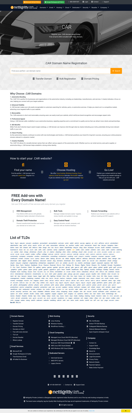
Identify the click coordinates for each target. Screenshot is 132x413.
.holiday (105, 269)
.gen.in (77, 267)
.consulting (53, 256)
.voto (11, 300)
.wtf (94, 300)
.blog (80, 247)
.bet (21, 247)
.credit (113, 256)
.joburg (70, 274)
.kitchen (103, 274)
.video (91, 298)
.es (61, 263)
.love (98, 276)
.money (12, 280)
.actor (67, 243)
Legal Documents (93, 357)
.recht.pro (77, 287)
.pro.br (99, 285)
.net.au (51, 280)
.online (42, 283)
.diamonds (13, 261)
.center (16, 252)
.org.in (61, 283)
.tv (107, 296)
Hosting (59, 7)
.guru (58, 269)
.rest (19, 289)
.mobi (106, 278)
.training (87, 296)
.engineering (33, 263)
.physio (36, 285)
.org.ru (77, 283)
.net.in (82, 280)
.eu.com (71, 263)
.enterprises (42, 263)
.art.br (40, 245)
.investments (36, 274)
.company (22, 256)
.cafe (39, 250)
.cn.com (90, 252)
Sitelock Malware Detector (96, 329)
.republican (13, 289)
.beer (116, 245)
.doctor (49, 261)
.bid (30, 247)
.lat (15, 276)
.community (14, 256)
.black (61, 247)
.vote (117, 298)
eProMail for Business (18, 359)
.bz (24, 250)
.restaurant (25, 289)
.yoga (106, 300)
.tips (34, 296)
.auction (71, 245)
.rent (102, 287)
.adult (71, 243)
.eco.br (92, 261)
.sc (89, 289)
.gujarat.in (52, 269)
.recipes (83, 287)
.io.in (46, 274)
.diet (19, 261)
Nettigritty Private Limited (99, 401)
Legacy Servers (54, 363)
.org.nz (72, 283)
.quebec (64, 287)
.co (114, 252)
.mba (42, 278)
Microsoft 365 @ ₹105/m (32, 2)
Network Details (92, 362)
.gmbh (105, 267)
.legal (39, 276)
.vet (81, 298)
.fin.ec (40, 265)
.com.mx (98, 254)
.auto (81, 245)
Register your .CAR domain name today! (66, 34)
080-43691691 (73, 2)
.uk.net (17, 298)
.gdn (72, 267)
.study (37, 294)
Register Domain (17, 321)
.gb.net (67, 267)
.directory (36, 261)
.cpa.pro (107, 256)
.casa (103, 250)
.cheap (26, 252)
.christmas (32, 252)
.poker (79, 285)
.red (88, 287)
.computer (29, 256)
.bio (49, 247)
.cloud (80, 252)
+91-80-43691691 (55, 385)
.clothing (74, 252)
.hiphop (86, 269)
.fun (14, 267)
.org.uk (88, 283)
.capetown (61, 250)
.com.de (75, 254)
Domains (43, 7)
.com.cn (62, 254)
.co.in (118, 252)
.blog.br (75, 247)
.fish (63, 265)
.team (98, 294)
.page (93, 283)
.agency (87, 243)
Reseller (95, 7)
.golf (114, 267)
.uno (30, 298)
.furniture (24, 267)
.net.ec (73, 280)
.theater (18, 296)
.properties (28, 287)
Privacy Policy (92, 359)
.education (102, 261)
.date (47, 258)
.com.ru (105, 254)
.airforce (101, 243)
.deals (67, 258)
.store (20, 294)
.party (110, 283)
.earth (84, 261)
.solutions (113, 291)
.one (33, 283)
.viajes (86, 298)
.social (94, 291)
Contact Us (91, 343)
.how (34, 272)
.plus (74, 285)
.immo (52, 272)
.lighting (52, 276)
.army (29, 245)
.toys (71, 296)
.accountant (43, 243)
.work (76, 300)
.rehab (93, 287)
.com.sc (111, 254)
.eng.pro (18, 263)
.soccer (89, 291)
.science (105, 289)
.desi (109, 258)
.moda (111, 278)
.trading (80, 296)
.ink (106, 272)
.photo (15, 285)
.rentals (107, 287)
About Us (90, 351)
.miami (97, 278)
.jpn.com (76, 274)
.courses (101, 256)
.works (81, 300)
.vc (66, 298)
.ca (27, 250)
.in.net (68, 272)
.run (66, 289)
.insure (117, 272)
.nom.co (21, 283)
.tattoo (86, 294)
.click (64, 252)
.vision (108, 298)
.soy (118, 291)
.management (14, 278)
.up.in (34, 298)
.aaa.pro (22, 243)
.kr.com (113, 274)
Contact (94, 2)
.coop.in (81, 256)
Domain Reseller (16, 337)
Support (105, 2)
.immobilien (58, 272)
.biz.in (56, 247)
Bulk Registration (66, 78)
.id (47, 272)
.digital (24, 261)
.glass (95, 267)
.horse (117, 269)
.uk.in (12, 298)
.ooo (47, 283)
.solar (107, 291)
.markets (37, 278)
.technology (109, 294)
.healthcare (75, 269)
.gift (81, 267)
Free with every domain (19, 332)
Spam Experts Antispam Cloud (97, 332)
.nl (11, 283)
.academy (35, 243)
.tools (53, 296)
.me (46, 278)
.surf (65, 294)
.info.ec (91, 272)
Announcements (93, 354)
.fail (111, 263)
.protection (43, 287)
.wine (72, 300)
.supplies (47, 294)
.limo (63, 276)
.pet (114, 283)
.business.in (14, 250)
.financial (52, 265)
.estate (65, 263)
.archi (25, 245)
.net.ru (92, 280)
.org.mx (66, 283)
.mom (116, 278)
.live (71, 276)
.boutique (91, 247)
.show (70, 291)
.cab (35, 250)
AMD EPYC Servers (55, 361)
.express (106, 263)
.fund (17, 267)
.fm (99, 265)
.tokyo (49, 296)
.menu (92, 278)
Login (85, 2)
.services (25, 291)
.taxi (94, 294)
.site (80, 291)
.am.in (107, 243)
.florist (88, 265)
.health (68, 269)
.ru (63, 289)
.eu (76, 263)
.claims (51, 252)
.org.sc (83, 283)
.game (44, 267)
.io (42, 274)
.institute (111, 272)
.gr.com (119, 267)
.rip (44, 289)
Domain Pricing (90, 78)
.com (87, 254)
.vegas (70, 298)
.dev (119, 258)
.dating (52, 258)
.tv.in (111, 296)
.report (119, 287)
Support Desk (92, 346)
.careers (93, 250)
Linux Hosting (54, 321)
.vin (100, 298)
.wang (28, 300)
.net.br (57, 280)
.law (18, 276)
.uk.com (116, 296)
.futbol (30, 267)
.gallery (38, 267)
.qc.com (58, 287)
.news (110, 280)
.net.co (67, 280)
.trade (75, 296)
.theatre (24, 296)
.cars (98, 250)
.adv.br (76, 243)
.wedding (53, 300)
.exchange (86, 263)
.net (77, 280)
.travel (93, 296)
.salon (81, 289)
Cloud (67, 7)
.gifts (85, 267)
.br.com (97, 247)
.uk (121, 296)
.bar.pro (103, 245)
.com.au (50, 254)
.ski (84, 291)
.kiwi (108, 274)
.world (87, 300)
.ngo (114, 280)
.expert (93, 263)
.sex (30, 291)
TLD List (14, 335)
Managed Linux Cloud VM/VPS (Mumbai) (63, 337)
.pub (49, 287)
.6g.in (16, 243)
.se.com (115, 289)
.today (43, 296)
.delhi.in (78, 258)
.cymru (37, 258)
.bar (99, 245)
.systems (80, 294)
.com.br (56, 254)
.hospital (13, 272)
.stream (25, 294)
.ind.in (78, 272)
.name (42, 280)
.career (87, 250)
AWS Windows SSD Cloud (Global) (60, 348)
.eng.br (12, 263)
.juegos (82, 274)
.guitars (45, 269)
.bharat (25, 247)
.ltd (102, 276)
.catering (119, 250)
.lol (84, 276)
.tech (103, 294)
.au (67, 245)
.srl (16, 294)
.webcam (39, 300)
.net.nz (87, 280)
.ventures (76, 298)
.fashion (27, 265)
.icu (45, 272)
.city (44, 252)
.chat (21, 252)
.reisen (98, 287)
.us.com (39, 298)
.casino (112, 250)
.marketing (29, 278)
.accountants (52, 243)
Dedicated (76, 7)
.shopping (64, 291)
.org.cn (52, 283)
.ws (91, 300)
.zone (116, 300)
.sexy (34, 291)
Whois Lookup (16, 340)
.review (32, 289)
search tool (21, 175)
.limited (58, 276)
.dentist (104, 258)
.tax (90, 294)
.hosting (23, 272)
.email (109, 261)
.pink (52, 285)
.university (24, 298)
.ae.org (82, 243)
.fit (73, 265)
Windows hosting (71, 173)
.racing (70, 287)
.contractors (62, 256)
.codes (33, 254)
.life (48, 276)
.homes (111, 269)
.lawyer (29, 276)
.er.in (57, 263)
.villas (96, 298)
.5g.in (12, 243)
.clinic (68, 252)
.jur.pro (88, 274)
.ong (37, 283)
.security (18, 291)
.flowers (94, 265)
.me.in (51, 278)
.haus (63, 269)
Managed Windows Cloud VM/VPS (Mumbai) (64, 340)
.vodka (113, 298)
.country (87, 256)
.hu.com (39, 272)
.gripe (30, 269)
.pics (41, 285)
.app (20, 245)
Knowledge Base (93, 348)
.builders (108, 247)
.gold (110, 267)
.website (46, 300)
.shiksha (47, 291)
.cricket (20, 258)
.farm (21, 265)
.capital (68, 250)
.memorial (81, 278)
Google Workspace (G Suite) (20, 354)
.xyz (101, 300)
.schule (99, 289)
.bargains (110, 245)
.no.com (15, 283)
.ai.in (95, 243)
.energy (114, 261)
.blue (85, 247)
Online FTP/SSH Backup (95, 324)
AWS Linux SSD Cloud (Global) (59, 346)
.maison (115, 276)
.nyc (26, 283)
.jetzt (54, 274)
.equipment (50, 263)
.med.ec (62, 278)
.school (93, 289)
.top (57, 296)
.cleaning (58, 252)
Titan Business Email (18, 357)
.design (114, 258)
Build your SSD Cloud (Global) (61, 343)
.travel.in (98, 296)
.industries (84, 272)
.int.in (12, 274)
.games (49, 267)
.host (18, 272)
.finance (45, 265)
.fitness (77, 265)
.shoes (53, 291)
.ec (88, 261)
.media (75, 278)
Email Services (59, 175)
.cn (95, 252)
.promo (21, 287)
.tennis (12, 296)
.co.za (22, 254)
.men (87, 278)
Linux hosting (60, 173)
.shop (58, 291)
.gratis (20, 269)
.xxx (98, 300)
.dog (54, 261)
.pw (53, 287)
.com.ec (81, 254)
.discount (43, 261)
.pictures (47, 285)
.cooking (70, 256)
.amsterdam (114, 243)
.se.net (12, 291)
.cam (44, 250)
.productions (14, 287)
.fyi (34, 267)
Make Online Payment (94, 367)
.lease (35, 276)
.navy (46, 280)
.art (44, 245)
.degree (72, 258)
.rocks (48, 289)
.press (94, 285)
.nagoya (35, 280)
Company (104, 7)
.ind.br (73, 272)
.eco (96, 261)
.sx (75, 294)
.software (101, 291)
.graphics (14, 269)
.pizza (57, 285)
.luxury (110, 276)
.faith (115, 263)
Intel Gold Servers (55, 358)
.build (102, 247)
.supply (53, 294)
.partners (99, 283)
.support (60, 294)
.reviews (38, 289)
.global (100, 267)
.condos (36, 256)
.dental (98, 258)
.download (67, 261)
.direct (29, 261)
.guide (40, 269)
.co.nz (12, 254)
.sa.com (71, 289)
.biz (52, 247)
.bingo (45, 247)
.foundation (117, 265)
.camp (55, 250)
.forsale (109, 265)
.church (39, 252)
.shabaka (40, 291)
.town (66, 296)
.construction (44, 256)
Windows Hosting (55, 324)
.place (62, 285)
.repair (113, 287)
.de (63, 258)
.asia (47, 245)
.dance (42, 258)
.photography (22, 285)
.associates (54, 245)
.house (29, 272)
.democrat (92, 258)
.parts (105, 283)
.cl (47, 252)
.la (118, 274)
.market (22, 278)
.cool (75, 256)
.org (56, 283)
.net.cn (62, 280)
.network (104, 280)
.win (68, 300)
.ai (92, 243)
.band (95, 245)
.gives (90, 267)
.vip (103, 298)
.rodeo (53, 289)
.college (44, 254)
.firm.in (59, 265)
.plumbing (68, 285)
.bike (40, 247)
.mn (102, 278)
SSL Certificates (92, 321)
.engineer (25, 263)
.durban (78, 261)
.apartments (14, 245)
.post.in (88, 285)
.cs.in (32, 258)
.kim (98, 274)
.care (82, 250)
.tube (104, 296)
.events (80, 263)
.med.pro (69, 278)
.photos (30, 285)
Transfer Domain (42, 78)
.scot (110, 289)
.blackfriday (68, 247)
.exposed (100, 263)
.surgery (70, 294)
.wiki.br (59, 300)
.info (96, 272)
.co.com (104, 252)
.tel (115, 294)
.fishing (68, 265)
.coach (27, 254)
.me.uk (56, 278)
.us (44, 298)
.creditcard (13, 258)
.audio (77, 245)
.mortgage (19, 280)
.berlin (12, 247)
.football (103, 265)
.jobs (64, 274)
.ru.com (58, 289)
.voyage (16, 300)
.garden (55, 267)
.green (25, 269)
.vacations (60, 298)
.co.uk (17, 254)
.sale (76, 289)
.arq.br (34, 245)
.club (84, 252)
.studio (31, 294)
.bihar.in (34, 247)
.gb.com (61, 267)
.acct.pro (61, 243)
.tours (62, 296)
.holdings (99, 269)
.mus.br (26, 280)
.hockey (92, 269)
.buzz (20, 250)
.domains (60, 261)
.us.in (48, 298)
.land (11, 276)
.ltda (105, 276)
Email (51, 7)
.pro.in (114, 285)
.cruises (26, 258)
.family (12, 265)
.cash (107, 250)
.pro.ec (104, 285)
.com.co (69, 254)
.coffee (38, 254)
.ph (11, 285)
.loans (80, 276)
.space (12, 294)
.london (88, 276)
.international (19, 274)
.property (36, 287)
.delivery (85, 258)
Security (86, 7)
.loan (75, 276)
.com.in (92, 254)
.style (41, 294)
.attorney (62, 245)
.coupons (94, 256)
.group (35, 269)
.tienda (30, 296)
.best (16, 247)
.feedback (34, 265)
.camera (49, 250)
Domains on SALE (17, 329)
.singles (75, 291)
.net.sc (98, 280)
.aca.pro (28, 243)
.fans (17, 265)
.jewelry (59, 274)
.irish (50, 274)
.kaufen (93, 274)
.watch (33, 300)
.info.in (101, 272)
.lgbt (44, 276)
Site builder (74, 175)
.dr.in (73, 261)
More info (92, 411)
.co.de (110, 252)
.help (81, 269)
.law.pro (23, 276)
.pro (109, 285)
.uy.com (53, 298)
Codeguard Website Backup (96, 326)
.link (67, 276)
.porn (83, 285)
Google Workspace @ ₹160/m (54, 2)
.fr (10, 267)
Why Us (18, 302)
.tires (38, 296)
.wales (22, 300)
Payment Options (93, 365)
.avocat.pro (88, 245)
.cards (77, 250)
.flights (82, 265)
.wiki (64, 300)
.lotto (94, 276)
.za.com (111, 300)
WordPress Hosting (57, 326)
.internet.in (27, 274)
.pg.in (118, 283)
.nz (30, 283)
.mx (31, 280)
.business (115, 247)
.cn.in (98, 252)
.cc (12, 252)
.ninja (118, 280)
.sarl (85, 289)
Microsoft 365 (16, 351)
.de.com (58, 258)
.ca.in (31, 250)
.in (64, 272)
